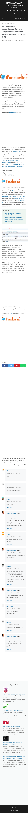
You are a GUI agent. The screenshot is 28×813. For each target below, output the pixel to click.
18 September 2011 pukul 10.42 (13, 536)
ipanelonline (12, 112)
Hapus (10, 479)
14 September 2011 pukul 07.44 (13, 487)
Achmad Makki (9, 485)
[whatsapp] (21, 10)
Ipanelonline (16, 151)
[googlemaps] (24, 10)
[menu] (2, 18)
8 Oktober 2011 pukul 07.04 (12, 593)
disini (5, 259)
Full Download (9, 606)
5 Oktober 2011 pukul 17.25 (12, 568)
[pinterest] (17, 365)
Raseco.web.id (14, 3)
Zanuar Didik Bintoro (11, 513)
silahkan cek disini (19, 198)
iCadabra (8, 566)
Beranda (14, 807)
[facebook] (3, 10)
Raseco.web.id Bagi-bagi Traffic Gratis (13, 710)
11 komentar (21, 40)
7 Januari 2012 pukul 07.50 (12, 639)
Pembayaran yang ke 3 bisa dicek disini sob (13, 196)
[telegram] (14, 13)
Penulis (8, 499)
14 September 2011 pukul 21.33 (13, 516)
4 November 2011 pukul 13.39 (13, 608)
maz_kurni (8, 622)
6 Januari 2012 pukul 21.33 (12, 624)
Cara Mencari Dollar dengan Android (13, 217)
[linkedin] (17, 10)
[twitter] (7, 10)
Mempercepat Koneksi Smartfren (11, 726)
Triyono (8, 534)
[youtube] (10, 10)
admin (7, 471)
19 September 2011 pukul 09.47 (13, 552)
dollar (10, 174)
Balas (7, 479)
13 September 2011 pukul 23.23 (13, 473)
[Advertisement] (14, 57)
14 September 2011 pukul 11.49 (13, 501)
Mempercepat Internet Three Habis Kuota (14, 694)
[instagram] (14, 10)
